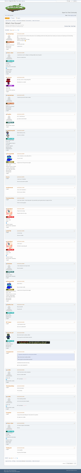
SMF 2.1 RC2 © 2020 (7, 470)
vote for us (72, 15)
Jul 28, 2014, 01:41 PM (20, 95)
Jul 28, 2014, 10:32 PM (20, 130)
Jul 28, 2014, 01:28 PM (20, 33)
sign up (23, 1)
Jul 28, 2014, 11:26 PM (20, 198)
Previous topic (67, 26)
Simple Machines (13, 470)
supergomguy (10, 33)
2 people (18, 46)
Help (67, 470)
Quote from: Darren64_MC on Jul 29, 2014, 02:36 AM (27, 354)
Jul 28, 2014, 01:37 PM (20, 77)
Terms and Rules (71, 470)
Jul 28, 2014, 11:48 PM (20, 208)
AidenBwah (10, 208)
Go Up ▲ (75, 470)
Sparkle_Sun (10, 304)
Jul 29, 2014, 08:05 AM (20, 423)
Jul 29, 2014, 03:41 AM (20, 396)
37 (17, 30)
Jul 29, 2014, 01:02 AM (20, 281)
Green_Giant (10, 52)
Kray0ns (9, 114)
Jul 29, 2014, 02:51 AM (20, 351)
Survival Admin (28, 20)
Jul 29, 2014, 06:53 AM (20, 412)
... (16, 30)
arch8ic (9, 369)
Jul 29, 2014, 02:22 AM (20, 322)
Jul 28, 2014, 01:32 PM (20, 52)
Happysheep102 (11, 130)
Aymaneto (9, 263)
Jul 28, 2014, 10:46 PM (20, 153)
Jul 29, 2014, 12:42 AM (20, 241)
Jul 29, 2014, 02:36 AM (20, 332)
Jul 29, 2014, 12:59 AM (20, 263)
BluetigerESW (10, 153)
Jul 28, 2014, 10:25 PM (20, 114)
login (20, 1)
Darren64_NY (10, 332)
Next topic (73, 26)
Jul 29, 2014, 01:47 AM (20, 304)
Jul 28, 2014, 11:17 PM (20, 187)
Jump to (64, 463)
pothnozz (9, 77)
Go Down (7, 30)
